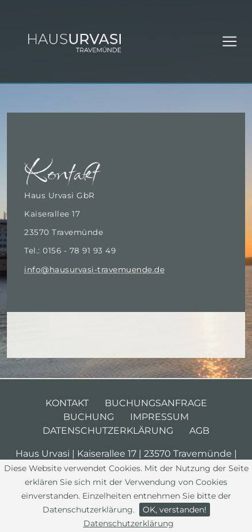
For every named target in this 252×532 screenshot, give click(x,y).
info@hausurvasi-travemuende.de (94, 269)
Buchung (88, 416)
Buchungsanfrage (156, 403)
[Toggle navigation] (229, 41)
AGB (199, 430)
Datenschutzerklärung (128, 523)
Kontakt (67, 403)
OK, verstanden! (175, 509)
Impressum (159, 416)
